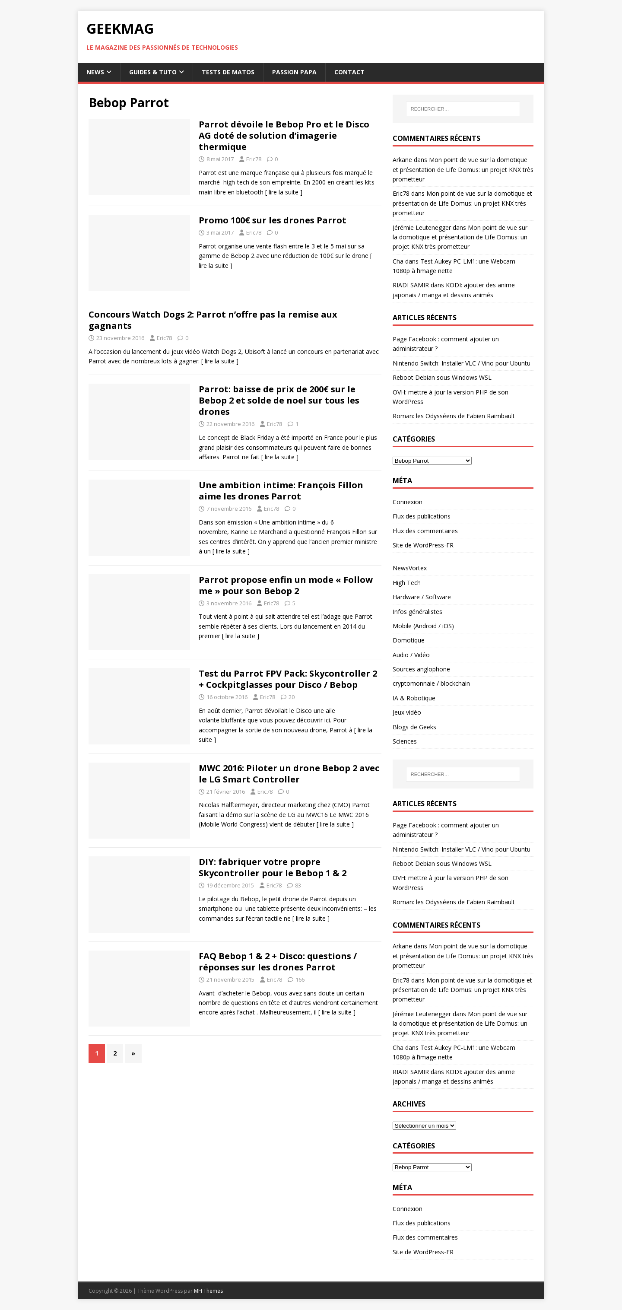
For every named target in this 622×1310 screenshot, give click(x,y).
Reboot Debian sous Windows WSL (442, 377)
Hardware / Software (422, 597)
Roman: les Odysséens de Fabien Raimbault (454, 416)
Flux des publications (422, 516)
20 (292, 697)
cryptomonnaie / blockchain (431, 683)
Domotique (409, 640)
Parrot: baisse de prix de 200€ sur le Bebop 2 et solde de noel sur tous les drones (279, 400)
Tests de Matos (228, 72)
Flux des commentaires (425, 531)
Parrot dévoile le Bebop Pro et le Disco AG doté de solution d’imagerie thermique (284, 135)
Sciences (405, 741)
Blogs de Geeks (414, 727)
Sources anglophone (421, 669)
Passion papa (294, 72)
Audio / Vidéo (411, 655)
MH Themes (208, 1290)
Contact (349, 72)
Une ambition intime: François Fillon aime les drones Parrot (281, 490)
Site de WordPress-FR (423, 545)
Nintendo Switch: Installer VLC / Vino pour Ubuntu (461, 363)
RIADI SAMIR (411, 285)
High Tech (407, 583)
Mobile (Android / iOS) (423, 626)
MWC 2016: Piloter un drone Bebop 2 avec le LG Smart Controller (289, 773)
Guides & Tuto (153, 72)
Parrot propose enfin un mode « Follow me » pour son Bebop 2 (286, 585)
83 (298, 885)
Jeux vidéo (407, 712)
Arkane (402, 160)
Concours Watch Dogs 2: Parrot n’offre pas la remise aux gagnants (213, 319)
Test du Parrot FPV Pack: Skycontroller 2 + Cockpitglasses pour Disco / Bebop (288, 679)
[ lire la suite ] (283, 192)
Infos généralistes (417, 611)
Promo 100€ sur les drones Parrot (272, 220)
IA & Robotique (414, 698)
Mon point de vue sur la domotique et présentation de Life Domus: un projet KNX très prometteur (463, 169)
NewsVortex (410, 568)
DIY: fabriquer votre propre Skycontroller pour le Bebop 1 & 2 (272, 867)
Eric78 (253, 159)
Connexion (407, 502)
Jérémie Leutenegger (422, 227)
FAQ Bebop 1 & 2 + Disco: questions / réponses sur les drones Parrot (278, 961)
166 (300, 979)
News (95, 72)
